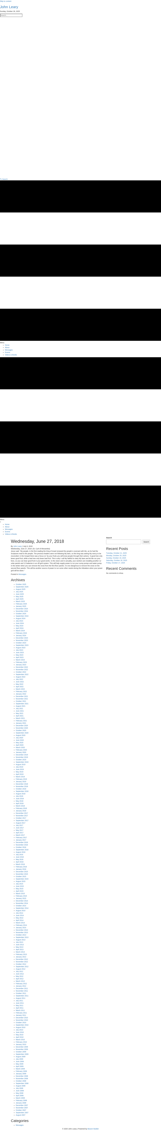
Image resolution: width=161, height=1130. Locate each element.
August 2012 (20, 969)
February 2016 (21, 867)
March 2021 (20, 718)
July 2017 (19, 825)
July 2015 (19, 884)
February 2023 (21, 662)
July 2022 (19, 679)
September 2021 (22, 704)
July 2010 (19, 1030)
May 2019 (19, 772)
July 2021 (19, 708)
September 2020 (22, 733)
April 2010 (19, 1037)
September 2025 (22, 587)
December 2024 (22, 609)
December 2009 (22, 1047)
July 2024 (19, 621)
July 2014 (19, 913)
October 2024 (21, 614)
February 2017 (21, 837)
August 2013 (20, 940)
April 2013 (19, 949)
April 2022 (19, 687)
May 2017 (19, 830)
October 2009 (21, 1052)
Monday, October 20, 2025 (116, 555)
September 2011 (22, 996)
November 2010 (22, 1020)
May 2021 (19, 713)
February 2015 (21, 896)
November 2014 (22, 903)
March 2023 (20, 660)
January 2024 (21, 635)
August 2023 (20, 648)
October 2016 (21, 847)
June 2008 (20, 1091)
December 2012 (22, 959)
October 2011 (21, 993)
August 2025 (20, 589)
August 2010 (20, 1027)
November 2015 (22, 874)
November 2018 (22, 786)
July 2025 (19, 592)
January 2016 (21, 869)
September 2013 (22, 937)
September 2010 (22, 1025)
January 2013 (21, 957)
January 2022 (21, 694)
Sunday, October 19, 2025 (116, 558)
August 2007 (20, 1115)
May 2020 (19, 743)
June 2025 (20, 594)
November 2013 (22, 932)
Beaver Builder (93, 1129)
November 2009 (22, 1049)
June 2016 (20, 857)
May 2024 (19, 626)
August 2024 (20, 618)
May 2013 (19, 947)
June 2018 (20, 799)
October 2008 (21, 1081)
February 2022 (21, 691)
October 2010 (21, 1022)
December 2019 (22, 755)
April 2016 (19, 862)
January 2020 (21, 752)
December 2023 (22, 638)
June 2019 (20, 769)
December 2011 (22, 988)
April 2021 (19, 716)
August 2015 (20, 881)
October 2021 (21, 701)
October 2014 (21, 906)
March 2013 (20, 952)
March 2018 (20, 806)
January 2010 (21, 1044)
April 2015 (19, 891)
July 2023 (19, 650)
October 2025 (21, 584)
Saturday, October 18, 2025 (116, 560)
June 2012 (20, 974)
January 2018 (21, 811)
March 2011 (20, 1010)
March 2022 (20, 689)
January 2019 (21, 782)
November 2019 (22, 757)
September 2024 (22, 616)
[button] (4, 179)
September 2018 (22, 791)
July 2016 (19, 855)
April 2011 (19, 1008)
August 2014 (20, 911)
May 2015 (19, 889)
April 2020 (19, 745)
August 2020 (20, 735)
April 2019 (19, 774)
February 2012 (21, 984)
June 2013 (20, 945)
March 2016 (20, 864)
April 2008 (19, 1096)
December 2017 (22, 813)
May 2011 (19, 1005)
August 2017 (20, 823)
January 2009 (21, 1074)
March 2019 (20, 777)
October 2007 (21, 1110)
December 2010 (22, 1018)
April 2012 (19, 979)
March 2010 (20, 1040)
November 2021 (22, 699)
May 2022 (19, 684)
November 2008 (22, 1078)
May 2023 (19, 655)
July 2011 (19, 1001)
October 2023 (21, 643)
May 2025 (19, 596)
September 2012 (22, 967)
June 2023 (20, 652)
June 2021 (20, 711)
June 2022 (20, 682)
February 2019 (21, 779)
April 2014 (19, 920)
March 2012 (20, 981)
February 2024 (21, 633)
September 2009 (22, 1054)
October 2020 (21, 730)
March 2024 (20, 631)
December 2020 (22, 726)
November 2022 (22, 670)
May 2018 (19, 801)
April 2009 (19, 1066)
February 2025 (21, 604)
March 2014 (20, 923)
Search (109, 538)
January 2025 (21, 606)
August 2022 (20, 677)
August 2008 (20, 1086)
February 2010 (21, 1042)
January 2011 (21, 1015)
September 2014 (22, 908)
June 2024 (20, 623)
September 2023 (22, 645)
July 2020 (19, 738)
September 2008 (22, 1083)
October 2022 (21, 672)
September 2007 (22, 1113)
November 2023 (22, 640)
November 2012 (22, 962)
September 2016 (22, 850)
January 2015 (21, 898)
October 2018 (21, 789)
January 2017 (21, 840)
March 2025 (20, 601)
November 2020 (22, 728)
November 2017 (22, 816)
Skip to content (5, 1)
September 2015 (22, 879)
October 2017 (21, 818)
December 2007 (22, 1105)
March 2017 (20, 835)
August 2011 (20, 998)
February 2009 (21, 1071)
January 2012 (21, 986)
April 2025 (19, 599)
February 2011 (21, 1013)
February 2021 (21, 721)
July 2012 (19, 971)
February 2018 (21, 808)
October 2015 (21, 876)
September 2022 (22, 674)
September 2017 (22, 820)
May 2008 (19, 1093)
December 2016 (22, 842)
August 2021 (20, 706)
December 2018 (22, 784)
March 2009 (20, 1069)
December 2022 (22, 667)
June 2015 (20, 886)
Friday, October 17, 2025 (115, 563)
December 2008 (22, 1076)
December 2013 (22, 930)
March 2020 (20, 747)
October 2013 (21, 935)
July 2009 (19, 1059)
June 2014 (20, 915)
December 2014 (22, 901)
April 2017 (19, 833)
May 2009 (19, 1064)
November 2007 (22, 1108)
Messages (22, 574)
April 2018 (19, 803)
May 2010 (19, 1035)
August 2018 (20, 794)
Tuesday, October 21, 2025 (116, 553)
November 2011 (22, 991)
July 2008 (19, 1088)
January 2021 (21, 723)
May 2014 (19, 918)
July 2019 (19, 767)
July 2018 (19, 796)
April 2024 (19, 628)
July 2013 (19, 942)
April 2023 (19, 657)
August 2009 (20, 1057)
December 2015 (22, 872)
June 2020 (20, 740)
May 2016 (19, 859)
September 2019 (22, 762)
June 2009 (20, 1061)
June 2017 (20, 828)
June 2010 (20, 1032)
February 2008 (21, 1100)
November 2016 (22, 845)
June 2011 (20, 1003)
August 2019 (20, 764)
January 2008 (21, 1103)
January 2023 (21, 665)
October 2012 (21, 964)
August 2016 (20, 852)
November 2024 (22, 611)
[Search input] (11, 15)
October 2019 (21, 760)
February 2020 (21, 750)
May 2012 (19, 976)
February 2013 (21, 954)
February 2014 (21, 925)
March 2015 (20, 893)
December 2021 (22, 696)
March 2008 (20, 1098)
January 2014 (21, 928)
